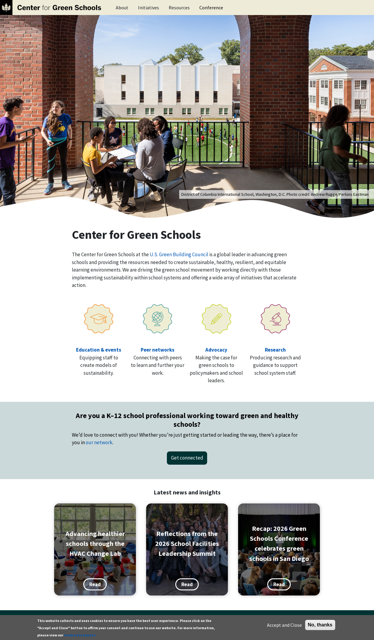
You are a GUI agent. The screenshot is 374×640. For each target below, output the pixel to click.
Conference (211, 8)
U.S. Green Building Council (179, 254)
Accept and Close (284, 625)
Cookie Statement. (80, 635)
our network (99, 442)
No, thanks (320, 624)
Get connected (187, 457)
